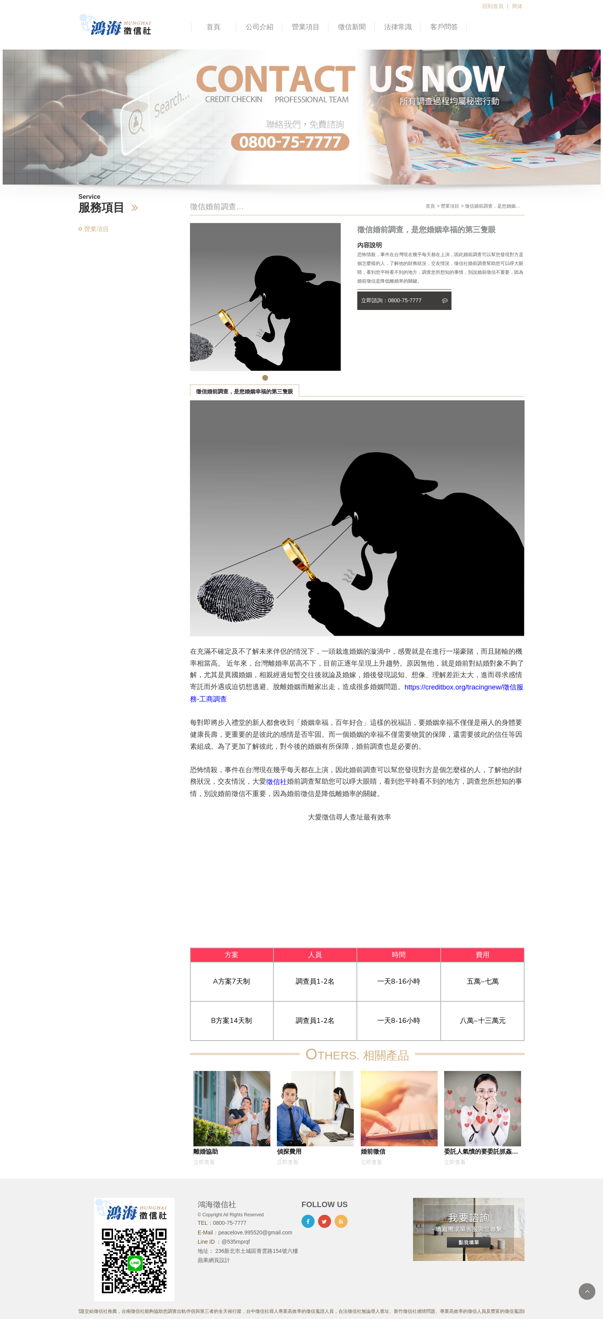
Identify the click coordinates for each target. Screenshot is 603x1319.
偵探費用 (289, 1151)
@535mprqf (236, 1242)
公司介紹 (259, 27)
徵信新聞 (352, 27)
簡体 (517, 6)
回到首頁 (493, 6)
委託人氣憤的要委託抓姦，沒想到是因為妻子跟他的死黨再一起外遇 (481, 1153)
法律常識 (398, 27)
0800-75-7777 (230, 1223)
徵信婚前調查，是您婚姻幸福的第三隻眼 (244, 391)
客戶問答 (444, 27)
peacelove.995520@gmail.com (255, 1232)
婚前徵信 (373, 1151)
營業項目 (306, 27)
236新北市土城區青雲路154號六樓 (256, 1251)
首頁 (213, 27)
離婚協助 (205, 1151)
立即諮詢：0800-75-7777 (404, 300)
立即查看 (204, 1162)
